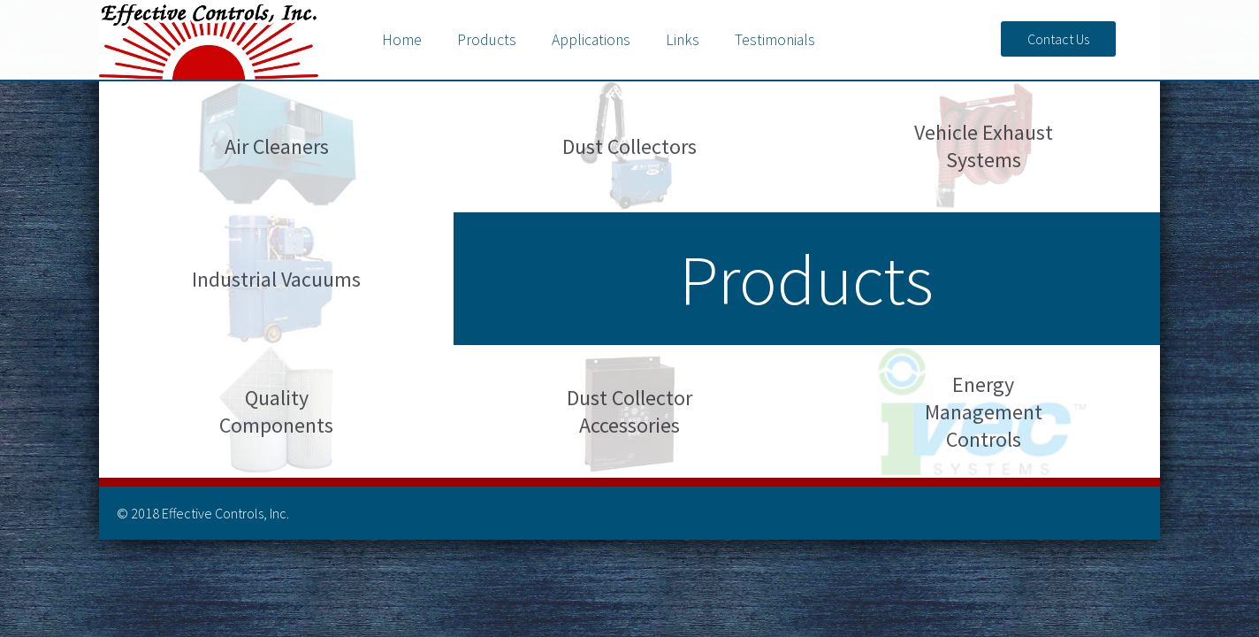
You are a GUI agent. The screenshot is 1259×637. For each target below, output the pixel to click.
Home (402, 40)
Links (682, 40)
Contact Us (1058, 39)
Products (486, 40)
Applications (591, 40)
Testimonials (775, 40)
